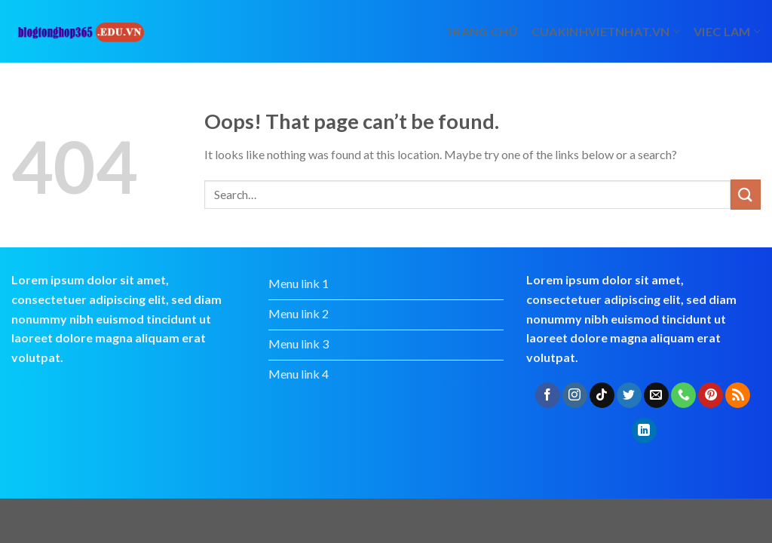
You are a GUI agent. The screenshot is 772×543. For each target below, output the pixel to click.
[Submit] (746, 194)
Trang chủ (481, 31)
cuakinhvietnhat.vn (606, 31)
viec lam (727, 31)
